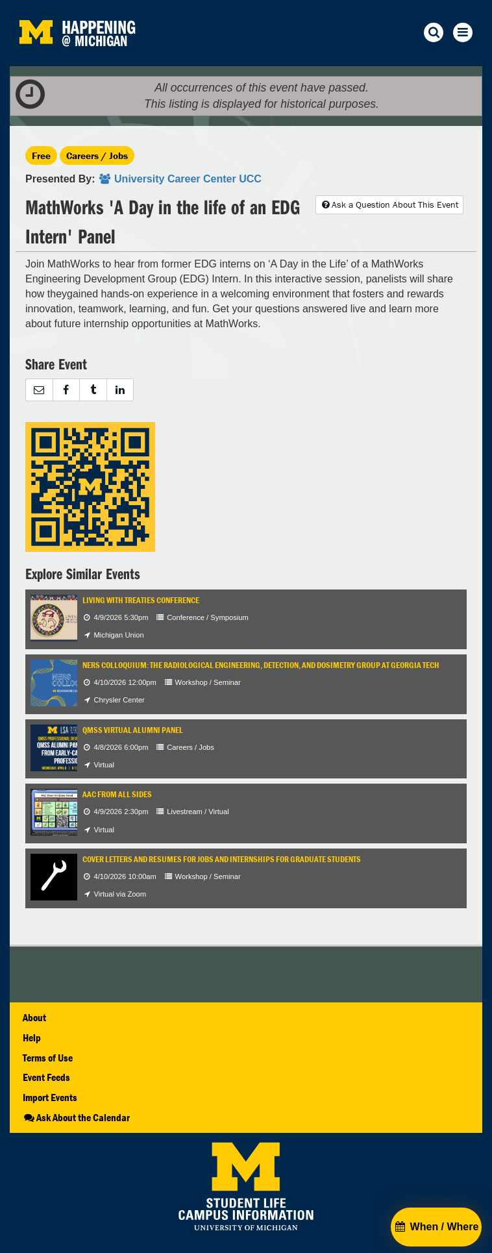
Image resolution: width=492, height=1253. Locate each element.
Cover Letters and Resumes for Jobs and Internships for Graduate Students (221, 859)
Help (32, 1037)
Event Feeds (46, 1077)
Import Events (50, 1097)
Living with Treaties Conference (140, 600)
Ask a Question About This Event (389, 204)
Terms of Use (48, 1057)
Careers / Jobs (97, 155)
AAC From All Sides (117, 794)
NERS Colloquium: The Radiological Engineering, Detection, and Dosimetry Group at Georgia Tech (260, 665)
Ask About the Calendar (76, 1117)
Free (41, 155)
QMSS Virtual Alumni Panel (132, 730)
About (34, 1017)
